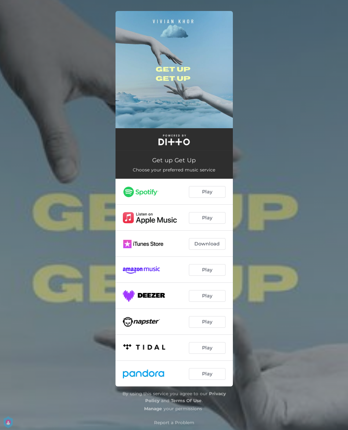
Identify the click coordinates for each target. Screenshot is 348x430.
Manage (153, 408)
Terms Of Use (186, 400)
